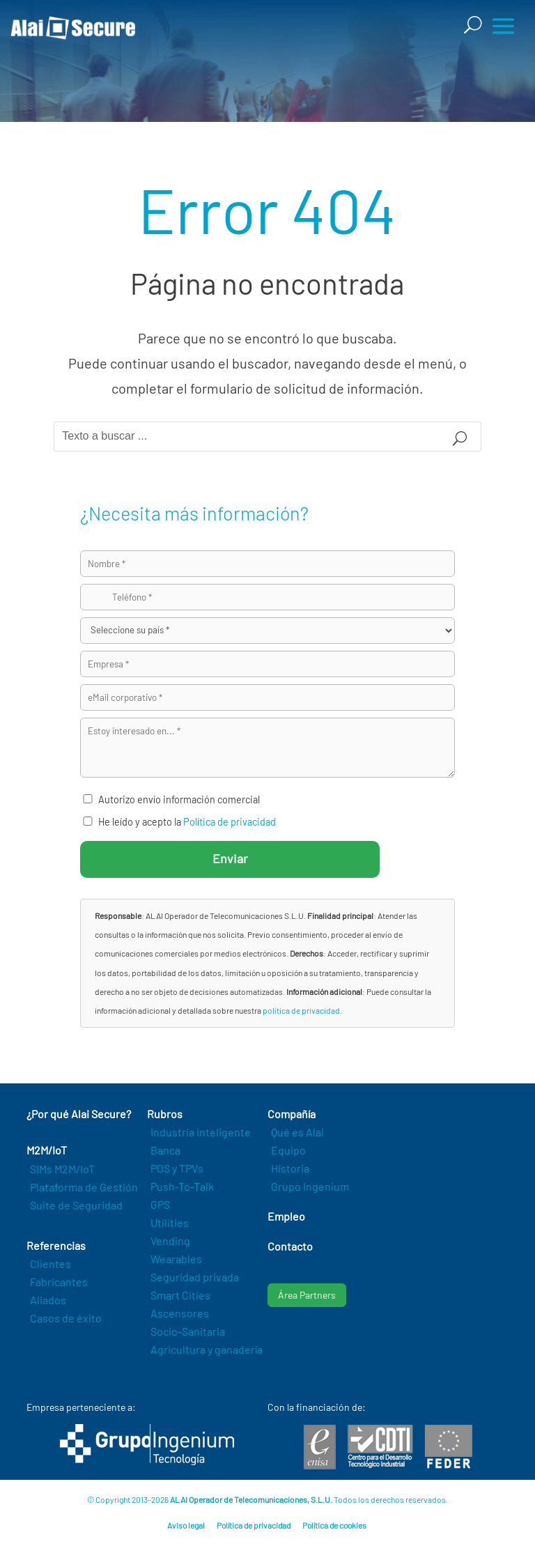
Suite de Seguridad (76, 1205)
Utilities (169, 1222)
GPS (160, 1204)
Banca (165, 1150)
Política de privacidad (229, 822)
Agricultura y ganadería (206, 1349)
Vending (170, 1240)
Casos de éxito (66, 1317)
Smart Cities (180, 1294)
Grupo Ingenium (310, 1186)
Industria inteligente (200, 1131)
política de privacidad (301, 1010)
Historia (290, 1168)
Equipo (288, 1150)
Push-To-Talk (182, 1186)
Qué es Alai (297, 1131)
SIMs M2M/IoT (62, 1168)
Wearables (176, 1258)
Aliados (48, 1299)
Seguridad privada (194, 1276)
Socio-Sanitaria (187, 1331)
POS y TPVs (176, 1168)
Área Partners (307, 1295)
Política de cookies (334, 1525)
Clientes (50, 1263)
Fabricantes (59, 1281)
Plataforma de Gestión (84, 1186)
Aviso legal (186, 1525)
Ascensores (179, 1313)
